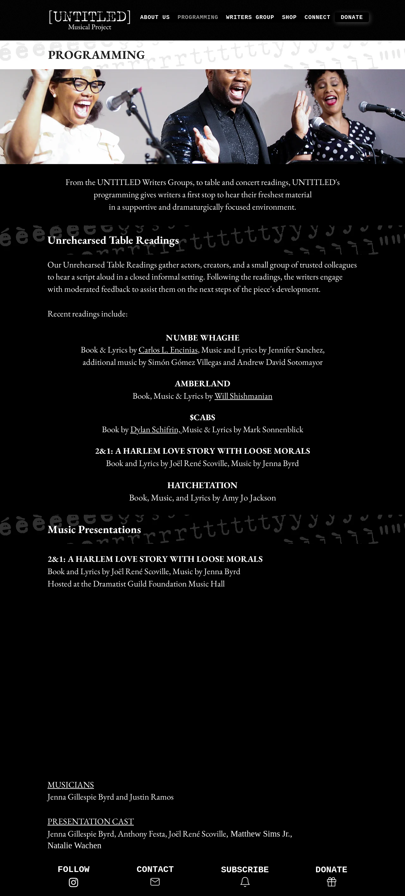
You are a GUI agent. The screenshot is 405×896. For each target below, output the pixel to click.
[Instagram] (73, 882)
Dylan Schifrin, (156, 429)
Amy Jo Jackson (249, 497)
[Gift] (331, 881)
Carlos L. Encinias (168, 349)
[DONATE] (352, 17)
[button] (245, 881)
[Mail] (155, 881)
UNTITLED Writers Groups (145, 181)
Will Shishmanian (243, 395)
